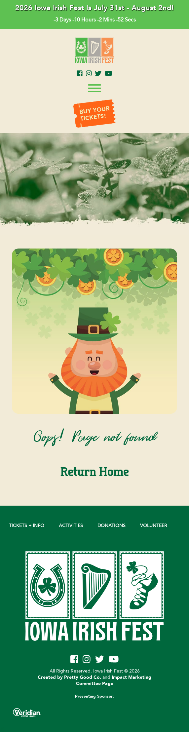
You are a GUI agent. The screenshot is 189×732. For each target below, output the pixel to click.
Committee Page (94, 683)
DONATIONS (111, 525)
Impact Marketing (131, 677)
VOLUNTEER (153, 525)
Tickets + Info (26, 525)
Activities (71, 525)
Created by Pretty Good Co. (69, 677)
